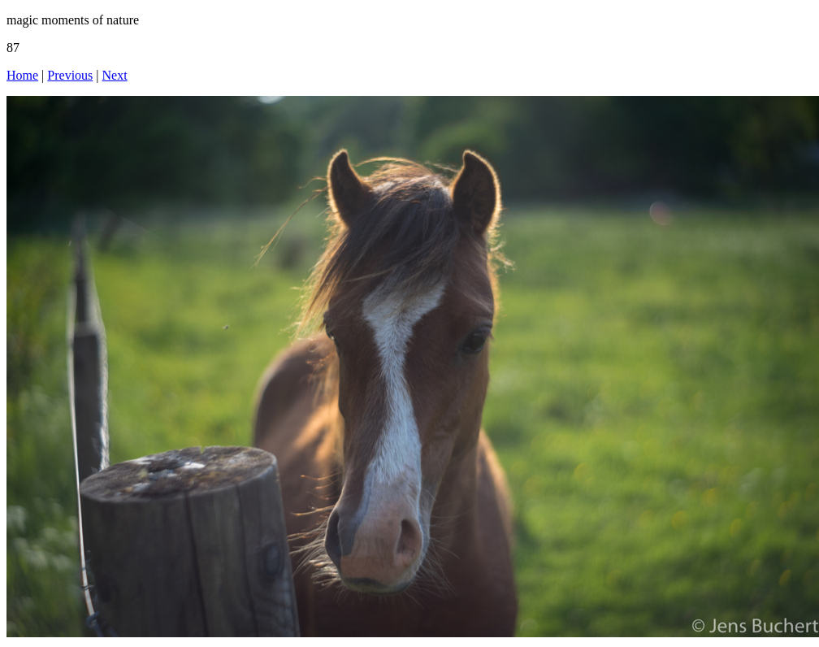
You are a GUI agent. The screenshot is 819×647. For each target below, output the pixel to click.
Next (115, 75)
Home (22, 75)
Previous (70, 75)
